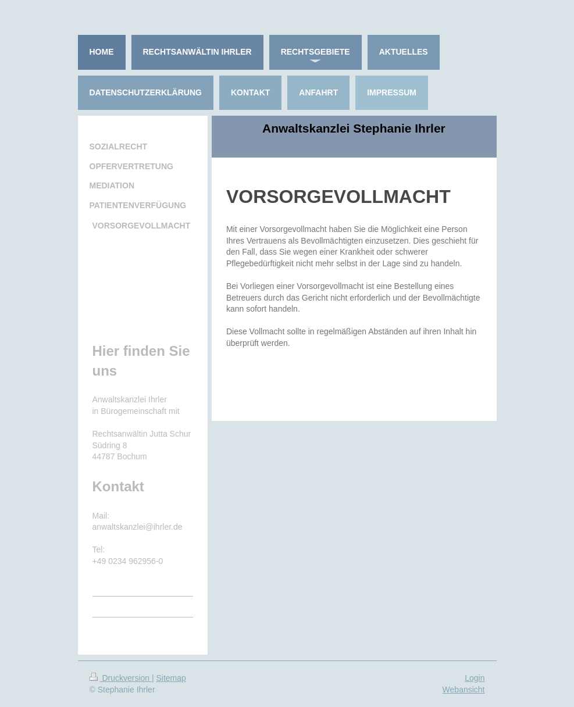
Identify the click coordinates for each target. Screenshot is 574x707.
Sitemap (171, 678)
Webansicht (464, 689)
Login (474, 678)
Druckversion (121, 678)
